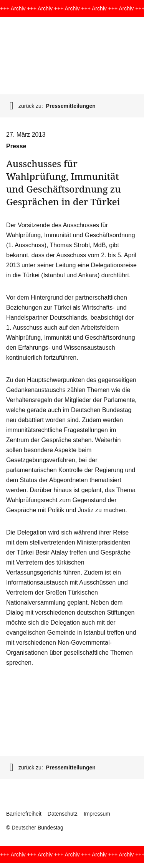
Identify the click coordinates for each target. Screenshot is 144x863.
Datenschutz (63, 814)
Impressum (97, 814)
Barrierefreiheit (23, 814)
